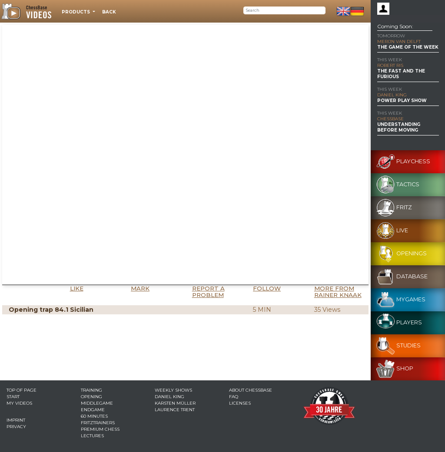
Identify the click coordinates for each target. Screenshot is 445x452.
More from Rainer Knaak (338, 291)
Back (109, 12)
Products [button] (76, 12)
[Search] (284, 10)
